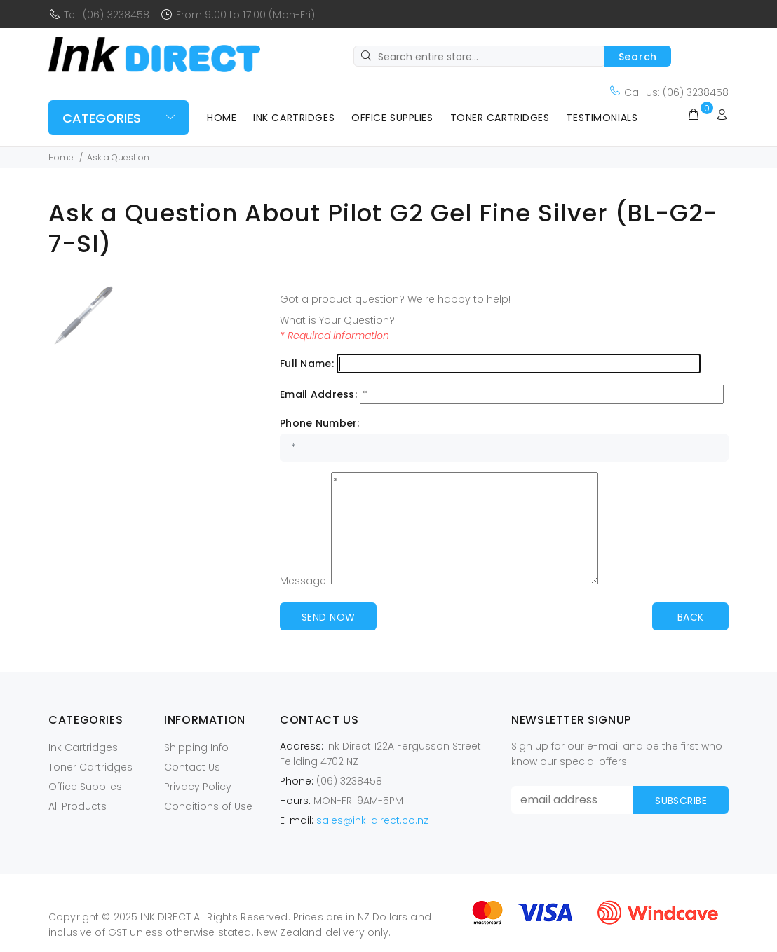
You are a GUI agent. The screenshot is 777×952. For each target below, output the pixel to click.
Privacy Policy (197, 787)
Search (638, 57)
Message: (304, 581)
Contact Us (192, 767)
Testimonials (601, 118)
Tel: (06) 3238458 (106, 15)
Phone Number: (320, 423)
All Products (77, 806)
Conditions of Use (208, 806)
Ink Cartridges (294, 118)
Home (221, 118)
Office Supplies (392, 118)
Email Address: (318, 394)
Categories (101, 118)
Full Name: (307, 364)
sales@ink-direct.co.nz (372, 820)
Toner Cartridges (500, 118)
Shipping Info (196, 747)
